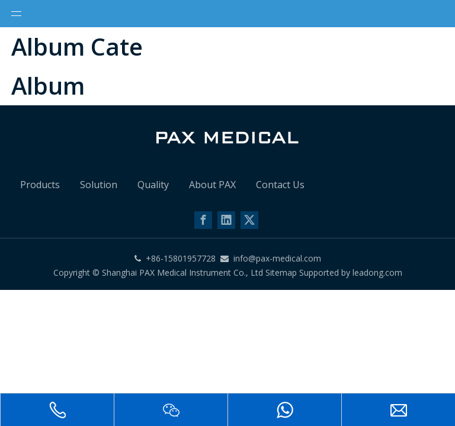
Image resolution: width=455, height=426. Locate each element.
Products (40, 184)
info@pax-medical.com (277, 258)
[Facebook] (203, 220)
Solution (98, 184)
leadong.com (376, 272)
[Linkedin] (226, 220)
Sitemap (281, 272)
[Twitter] (249, 220)
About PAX (212, 184)
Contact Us (280, 184)
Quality (153, 184)
